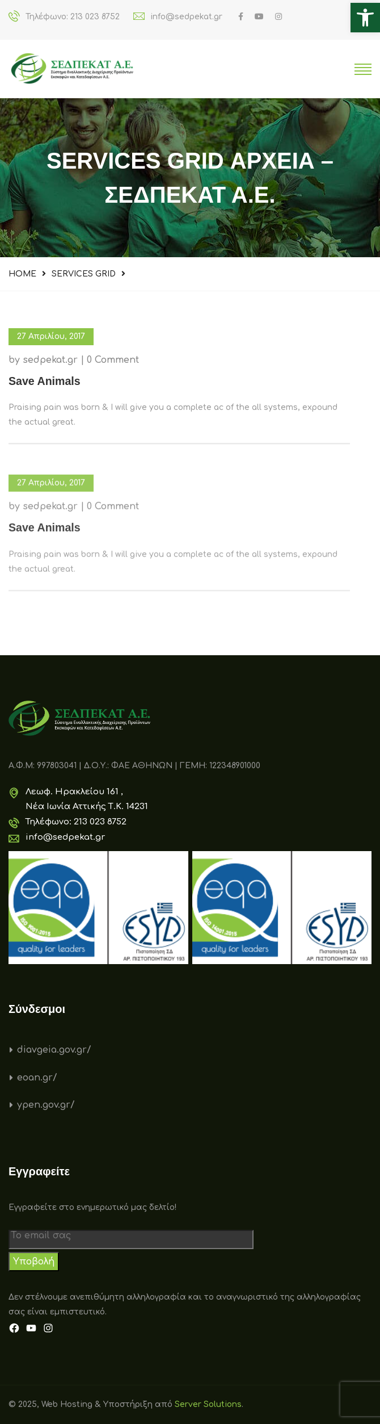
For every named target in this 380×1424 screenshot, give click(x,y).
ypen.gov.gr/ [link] (46, 1105)
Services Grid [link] (84, 274)
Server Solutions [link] (208, 1404)
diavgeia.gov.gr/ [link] (54, 1050)
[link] (365, 17)
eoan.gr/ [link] (37, 1078)
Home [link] (22, 274)
